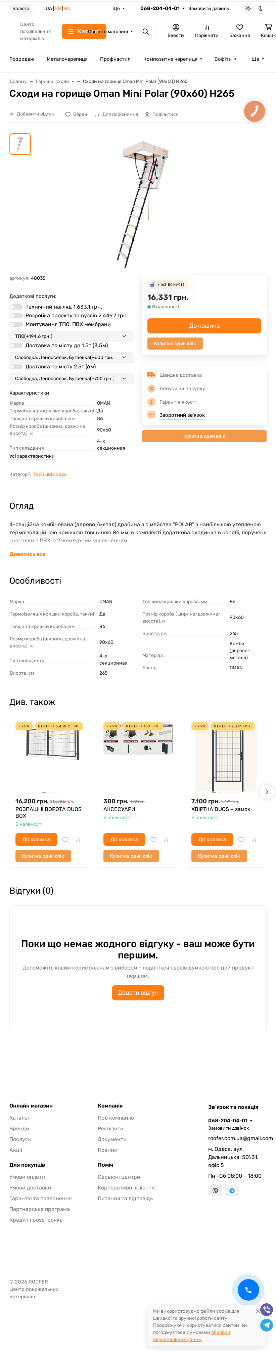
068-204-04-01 (160, 8)
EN (58, 8)
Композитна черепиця (170, 59)
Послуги (20, 1139)
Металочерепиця (67, 59)
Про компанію (116, 1118)
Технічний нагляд (64, 307)
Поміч (105, 1165)
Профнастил (115, 59)
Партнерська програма (39, 1209)
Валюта (21, 8)
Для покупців (27, 1165)
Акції (15, 1150)
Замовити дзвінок (208, 8)
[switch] (16, 307)
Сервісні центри (119, 1177)
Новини (108, 1150)
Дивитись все (27, 554)
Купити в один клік (175, 343)
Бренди (19, 1128)
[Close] (258, 1311)
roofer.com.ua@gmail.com (237, 1138)
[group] (146, 204)
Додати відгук (138, 992)
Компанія (110, 1106)
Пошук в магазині (108, 32)
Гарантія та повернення (40, 1198)
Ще (116, 8)
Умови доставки (30, 1187)
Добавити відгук (35, 114)
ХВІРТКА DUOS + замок (220, 809)
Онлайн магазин (31, 1106)
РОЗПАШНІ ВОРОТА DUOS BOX (48, 812)
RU (67, 8)
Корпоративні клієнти (126, 1187)
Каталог (19, 1118)
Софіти (223, 59)
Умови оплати (27, 1177)
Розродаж (21, 59)
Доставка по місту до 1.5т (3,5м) (67, 345)
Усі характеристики (32, 456)
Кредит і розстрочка (36, 1220)
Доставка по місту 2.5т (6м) (61, 366)
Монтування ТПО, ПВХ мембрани (68, 324)
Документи (112, 1139)
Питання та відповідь (125, 1198)
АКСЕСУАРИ (119, 809)
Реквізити (111, 1128)
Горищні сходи (50, 474)
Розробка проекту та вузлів (77, 315)
